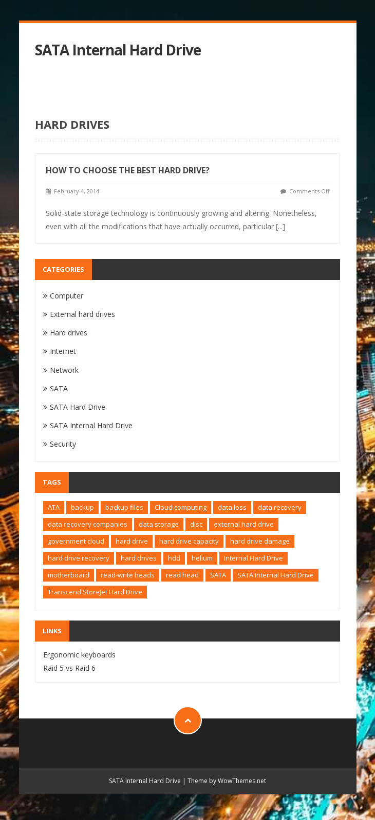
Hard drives (68, 332)
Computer (66, 296)
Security (63, 444)
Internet (63, 351)
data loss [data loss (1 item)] (232, 507)
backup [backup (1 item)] (82, 507)
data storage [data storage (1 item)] (159, 524)
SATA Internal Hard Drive (118, 50)
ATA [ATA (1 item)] (54, 507)
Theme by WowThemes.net (227, 780)
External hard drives (82, 314)
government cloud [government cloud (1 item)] (76, 541)
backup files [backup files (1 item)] (124, 507)
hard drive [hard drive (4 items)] (132, 541)
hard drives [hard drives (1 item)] (139, 558)
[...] (280, 226)
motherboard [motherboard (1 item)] (68, 574)
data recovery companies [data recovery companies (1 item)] (87, 524)
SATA (59, 388)
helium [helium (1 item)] (202, 558)
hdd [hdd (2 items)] (174, 558)
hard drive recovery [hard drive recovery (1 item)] (78, 558)
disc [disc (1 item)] (196, 524)
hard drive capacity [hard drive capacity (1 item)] (189, 541)
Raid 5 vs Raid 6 (69, 668)
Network (64, 370)
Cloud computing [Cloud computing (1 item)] (181, 507)
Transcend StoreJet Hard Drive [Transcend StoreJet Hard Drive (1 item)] (95, 591)
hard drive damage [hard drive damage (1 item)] (260, 541)
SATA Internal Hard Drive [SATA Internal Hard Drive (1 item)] (275, 574)
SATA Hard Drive (77, 407)
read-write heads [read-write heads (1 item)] (128, 574)
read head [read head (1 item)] (182, 574)
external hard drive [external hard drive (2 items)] (244, 524)
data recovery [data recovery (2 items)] (280, 507)
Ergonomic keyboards (79, 654)
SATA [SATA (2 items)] (218, 574)
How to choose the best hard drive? (128, 170)
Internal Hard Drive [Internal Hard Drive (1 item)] (253, 558)
